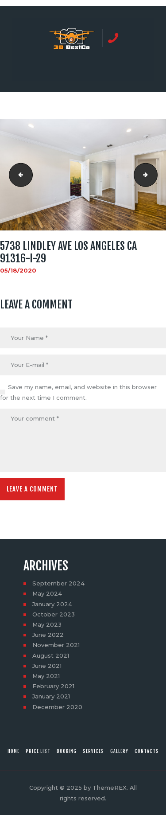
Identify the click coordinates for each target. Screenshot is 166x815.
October (53, 614)
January (52, 604)
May (47, 593)
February (53, 686)
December (57, 706)
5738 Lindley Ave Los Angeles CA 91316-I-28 (18, 175)
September (58, 583)
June (48, 634)
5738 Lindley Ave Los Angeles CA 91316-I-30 (154, 175)
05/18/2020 (18, 270)
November (56, 644)
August (50, 655)
